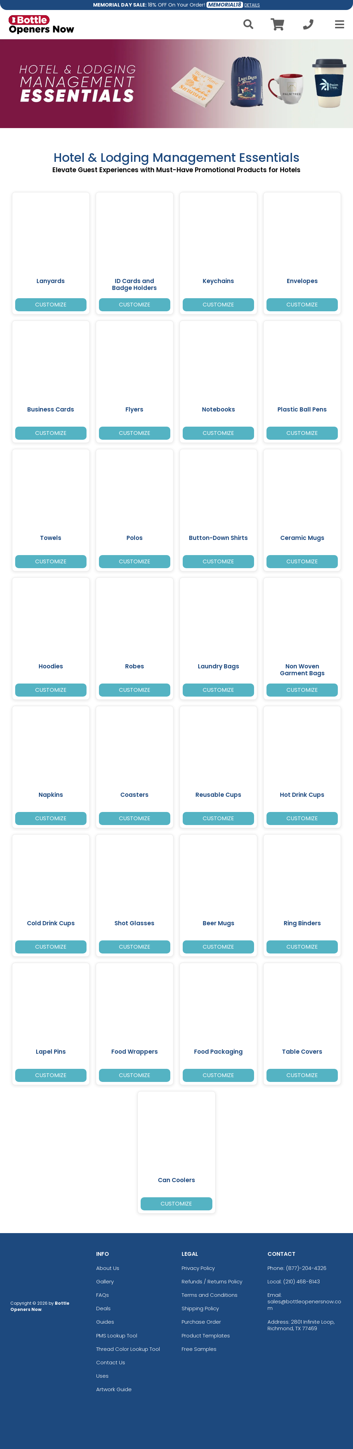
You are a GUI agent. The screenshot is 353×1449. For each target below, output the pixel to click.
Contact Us (110, 1362)
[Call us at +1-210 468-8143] (308, 26)
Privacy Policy (198, 1268)
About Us (107, 1268)
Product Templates (206, 1335)
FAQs (102, 1295)
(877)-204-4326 (306, 1268)
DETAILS (252, 5)
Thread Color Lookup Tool (128, 1349)
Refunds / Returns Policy (212, 1281)
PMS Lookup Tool (116, 1335)
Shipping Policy (200, 1308)
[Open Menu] (337, 24)
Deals (103, 1308)
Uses (102, 1375)
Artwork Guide (114, 1389)
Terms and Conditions (210, 1295)
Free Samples (199, 1349)
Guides (105, 1321)
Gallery (105, 1281)
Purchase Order (201, 1321)
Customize (51, 305)
